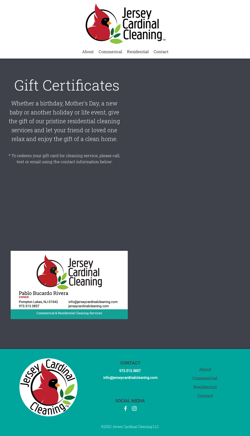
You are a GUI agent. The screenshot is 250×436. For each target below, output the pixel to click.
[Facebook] (125, 408)
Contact (205, 396)
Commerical (205, 378)
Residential (205, 387)
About (205, 369)
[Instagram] (134, 408)
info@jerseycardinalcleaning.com (130, 377)
